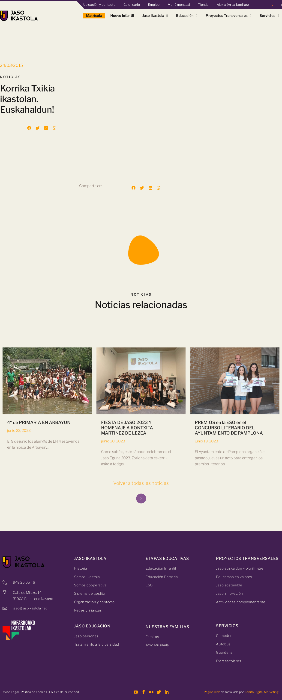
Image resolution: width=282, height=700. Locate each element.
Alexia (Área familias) (233, 4)
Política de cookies (34, 692)
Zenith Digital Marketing (262, 692)
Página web (212, 692)
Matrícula (94, 16)
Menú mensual (179, 4)
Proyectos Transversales (228, 15)
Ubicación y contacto (99, 4)
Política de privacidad (64, 692)
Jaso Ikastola (155, 15)
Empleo (153, 4)
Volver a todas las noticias (141, 483)
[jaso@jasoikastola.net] (5, 608)
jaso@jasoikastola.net (30, 608)
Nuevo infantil (122, 16)
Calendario (131, 4)
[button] (29, 128)
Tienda (203, 4)
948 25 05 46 (24, 582)
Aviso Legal (11, 692)
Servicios (269, 15)
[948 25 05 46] (5, 582)
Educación (186, 15)
